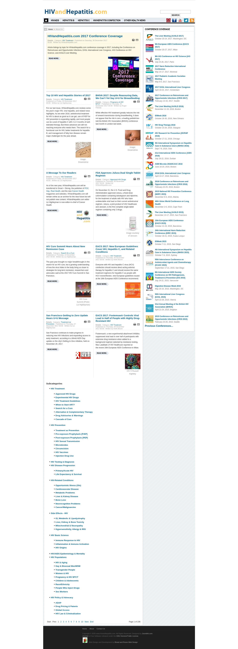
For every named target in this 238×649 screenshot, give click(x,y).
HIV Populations (59, 557)
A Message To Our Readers (61, 172)
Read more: (54, 58)
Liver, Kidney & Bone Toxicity (70, 522)
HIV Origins (61, 547)
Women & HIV (62, 573)
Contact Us (101, 629)
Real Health (55, 191)
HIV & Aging (61, 562)
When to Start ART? (65, 405)
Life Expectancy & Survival (69, 474)
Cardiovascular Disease (67, 489)
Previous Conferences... (159, 326)
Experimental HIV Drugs (67, 397)
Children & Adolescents (67, 580)
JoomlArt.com (147, 633)
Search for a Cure (67, 253)
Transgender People (65, 570)
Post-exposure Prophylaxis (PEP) (72, 438)
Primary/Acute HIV (64, 471)
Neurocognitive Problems (68, 504)
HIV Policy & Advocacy (62, 597)
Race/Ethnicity (63, 584)
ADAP (58, 603)
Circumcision (62, 448)
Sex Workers (62, 591)
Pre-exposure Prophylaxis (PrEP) (72, 434)
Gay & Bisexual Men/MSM (68, 566)
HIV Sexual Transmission (68, 441)
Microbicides (62, 445)
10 (82, 622)
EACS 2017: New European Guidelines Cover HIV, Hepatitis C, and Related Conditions (117, 249)
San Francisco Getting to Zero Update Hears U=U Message (67, 316)
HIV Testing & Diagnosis (62, 462)
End (91, 622)
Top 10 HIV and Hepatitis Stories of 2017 (68, 95)
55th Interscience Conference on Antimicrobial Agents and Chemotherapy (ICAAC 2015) (173, 262)
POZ (86, 188)
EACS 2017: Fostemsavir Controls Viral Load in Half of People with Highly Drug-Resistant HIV (118, 318)
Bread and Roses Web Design (126, 642)
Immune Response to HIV (68, 540)
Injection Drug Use (65, 456)
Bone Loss (61, 500)
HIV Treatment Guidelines (68, 401)
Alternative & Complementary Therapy (74, 412)
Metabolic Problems (65, 493)
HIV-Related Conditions (62, 480)
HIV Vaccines (62, 452)
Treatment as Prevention (67, 430)
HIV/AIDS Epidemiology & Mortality (68, 554)
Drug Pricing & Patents (67, 606)
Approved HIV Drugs (118, 179)
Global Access (63, 610)
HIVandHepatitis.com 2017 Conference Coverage (85, 36)
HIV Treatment (67, 40)
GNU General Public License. (127, 636)
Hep (48, 191)
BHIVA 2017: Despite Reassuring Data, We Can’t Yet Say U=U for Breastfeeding (118, 96)
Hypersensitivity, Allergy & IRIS (71, 529)
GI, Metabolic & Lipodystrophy (70, 518)
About (92, 629)
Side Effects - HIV (59, 513)
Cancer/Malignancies (66, 507)
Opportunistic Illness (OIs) (68, 485)
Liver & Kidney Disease (67, 496)
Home (50, 29)
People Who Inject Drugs (68, 588)
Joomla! (85, 636)
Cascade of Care (64, 419)
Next (87, 622)
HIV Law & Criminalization (68, 613)
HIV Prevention (58, 425)
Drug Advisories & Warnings (69, 415)
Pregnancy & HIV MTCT (67, 577)
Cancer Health (78, 191)
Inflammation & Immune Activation (72, 544)
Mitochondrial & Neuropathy (69, 525)
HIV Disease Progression (63, 465)
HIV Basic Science (60, 535)
